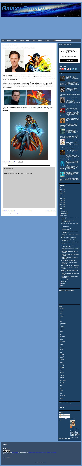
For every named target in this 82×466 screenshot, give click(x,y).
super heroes (63, 380)
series (61, 370)
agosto (62, 281)
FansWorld (62, 346)
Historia (15, 40)
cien (61, 321)
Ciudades (22, 40)
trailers (61, 390)
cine (61, 324)
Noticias (61, 362)
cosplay (61, 331)
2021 (61, 196)
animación (62, 310)
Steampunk (62, 378)
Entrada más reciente (9, 211)
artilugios (62, 315)
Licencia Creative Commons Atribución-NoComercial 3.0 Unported (42, 452)
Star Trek (62, 375)
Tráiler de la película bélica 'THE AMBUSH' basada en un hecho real (73, 119)
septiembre (63, 279)
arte (61, 313)
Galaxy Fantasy (23, 8)
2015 (61, 208)
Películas (40, 40)
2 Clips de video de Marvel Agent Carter (69, 223)
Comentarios (63, 417)
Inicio (3, 40)
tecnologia (62, 382)
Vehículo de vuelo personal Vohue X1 (69, 260)
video (61, 393)
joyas (61, 352)
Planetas (9, 40)
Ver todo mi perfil (74, 437)
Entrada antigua (50, 211)
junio (62, 285)
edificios (61, 342)
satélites (61, 369)
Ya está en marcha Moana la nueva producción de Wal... (68, 246)
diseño (61, 338)
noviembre (63, 213)
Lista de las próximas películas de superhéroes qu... (68, 229)
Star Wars (47, 40)
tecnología (62, 383)
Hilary (73, 427)
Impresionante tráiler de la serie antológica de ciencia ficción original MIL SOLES (72, 99)
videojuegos (62, 395)
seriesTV (62, 374)
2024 (61, 191)
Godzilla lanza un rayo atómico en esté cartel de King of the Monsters (72, 162)
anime (61, 311)
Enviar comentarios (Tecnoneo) (15, 213)
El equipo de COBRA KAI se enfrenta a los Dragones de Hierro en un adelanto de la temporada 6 (72, 152)
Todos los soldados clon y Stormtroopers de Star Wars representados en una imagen (72, 110)
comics (61, 329)
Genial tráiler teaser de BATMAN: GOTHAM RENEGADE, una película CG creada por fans (72, 78)
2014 (61, 210)
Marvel (8, 163)
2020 (61, 198)
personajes (62, 365)
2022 (61, 195)
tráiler (61, 388)
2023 (61, 193)
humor (61, 351)
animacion (62, 308)
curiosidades (62, 333)
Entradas (62, 414)
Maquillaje (62, 356)
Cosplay (33, 40)
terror (61, 385)
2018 (61, 202)
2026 (61, 187)
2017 (61, 204)
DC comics (62, 336)
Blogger (45, 462)
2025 (61, 189)
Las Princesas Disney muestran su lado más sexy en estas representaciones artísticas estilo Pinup (72, 141)
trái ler (61, 387)
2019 (61, 200)
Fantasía (62, 347)
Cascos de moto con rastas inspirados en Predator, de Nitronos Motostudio (72, 88)
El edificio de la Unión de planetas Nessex (70, 265)
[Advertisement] (41, 27)
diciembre (63, 211)
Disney (61, 339)
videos (61, 396)
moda (61, 360)
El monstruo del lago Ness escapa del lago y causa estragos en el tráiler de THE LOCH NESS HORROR (72, 131)
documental (62, 341)
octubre (63, 215)
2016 (61, 206)
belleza (61, 316)
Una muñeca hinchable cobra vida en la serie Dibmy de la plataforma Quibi (72, 173)
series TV (62, 372)
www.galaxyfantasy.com (19, 453)
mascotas (62, 359)
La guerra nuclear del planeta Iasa (68, 237)
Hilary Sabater (15, 452)
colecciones (62, 328)
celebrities (62, 320)
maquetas (62, 354)
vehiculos (62, 392)
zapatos (61, 398)
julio (62, 283)
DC (60, 334)
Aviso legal (5, 458)
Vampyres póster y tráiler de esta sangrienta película (68, 221)
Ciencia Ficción (63, 323)
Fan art (27, 40)
